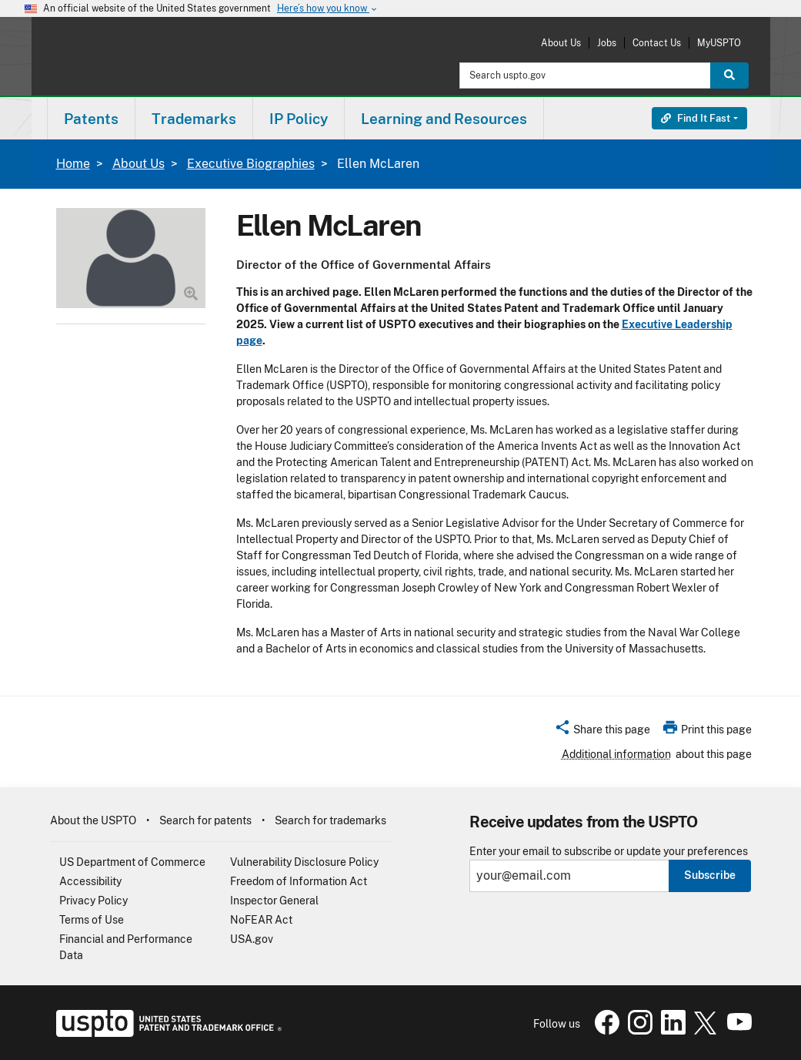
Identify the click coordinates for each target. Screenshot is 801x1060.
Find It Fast (695, 118)
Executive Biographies (251, 163)
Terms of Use (91, 920)
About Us (561, 43)
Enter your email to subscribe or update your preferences (608, 851)
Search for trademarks (330, 820)
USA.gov (251, 939)
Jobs (606, 43)
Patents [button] (91, 118)
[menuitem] (91, 118)
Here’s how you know (328, 9)
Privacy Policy (93, 900)
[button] (602, 732)
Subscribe (710, 875)
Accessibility (90, 881)
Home (73, 163)
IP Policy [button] (298, 118)
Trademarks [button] (194, 118)
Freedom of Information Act (298, 881)
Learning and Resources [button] (444, 118)
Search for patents (205, 820)
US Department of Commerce (132, 862)
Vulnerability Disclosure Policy (304, 862)
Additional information (616, 754)
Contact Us (656, 43)
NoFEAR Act (261, 920)
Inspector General (274, 900)
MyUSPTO (719, 43)
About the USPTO (93, 820)
